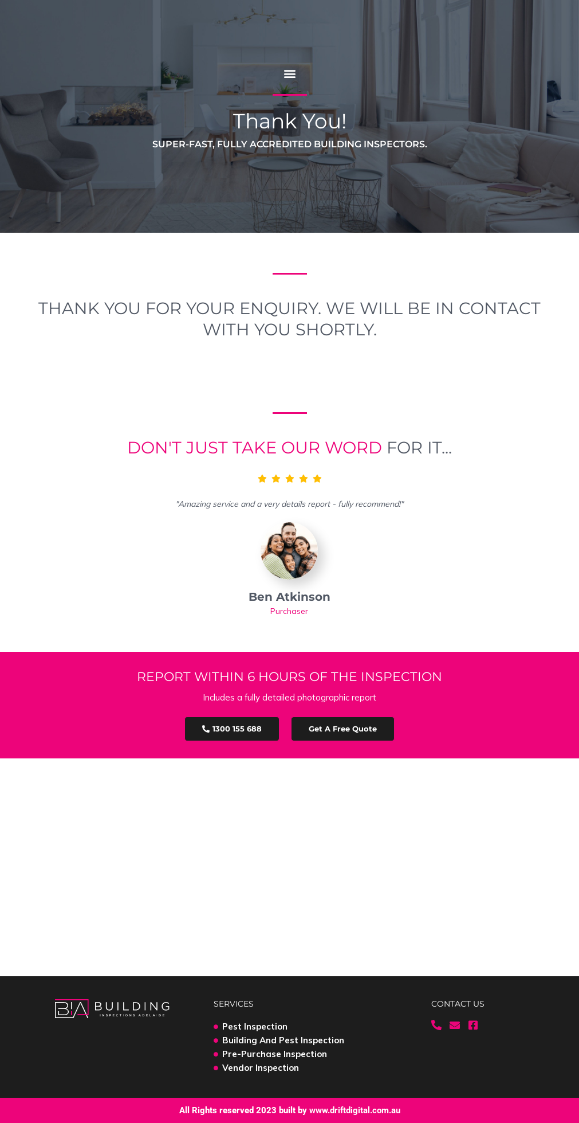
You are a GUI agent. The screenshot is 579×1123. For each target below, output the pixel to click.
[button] (289, 73)
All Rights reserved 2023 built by (289, 1110)
